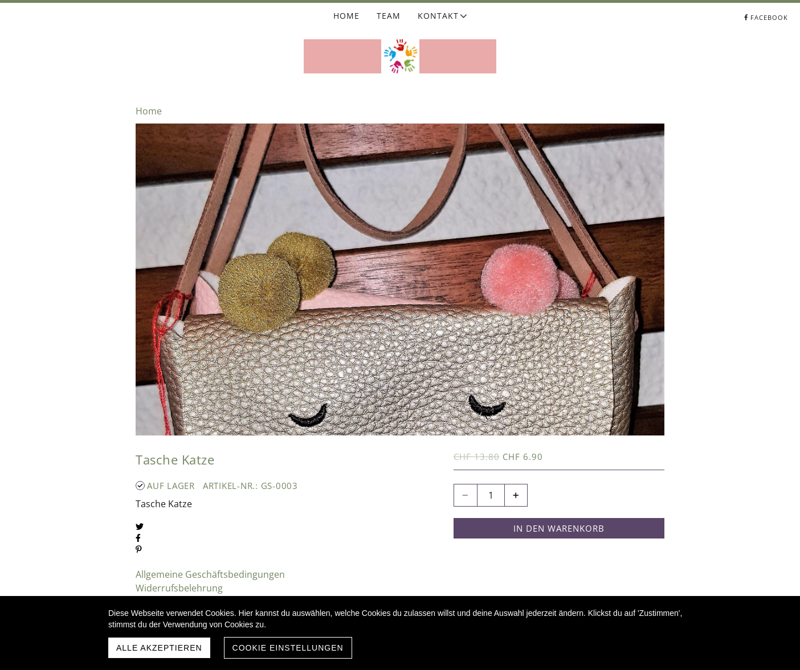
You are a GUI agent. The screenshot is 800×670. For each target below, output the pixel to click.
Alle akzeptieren (159, 647)
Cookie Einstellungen (288, 647)
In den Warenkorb (559, 528)
